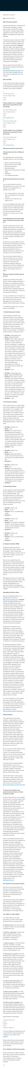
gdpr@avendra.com (10, 117)
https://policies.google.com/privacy (13, 711)
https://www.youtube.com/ (10, 599)
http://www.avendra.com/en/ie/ (12, 70)
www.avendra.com (15, 335)
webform (5, 1036)
